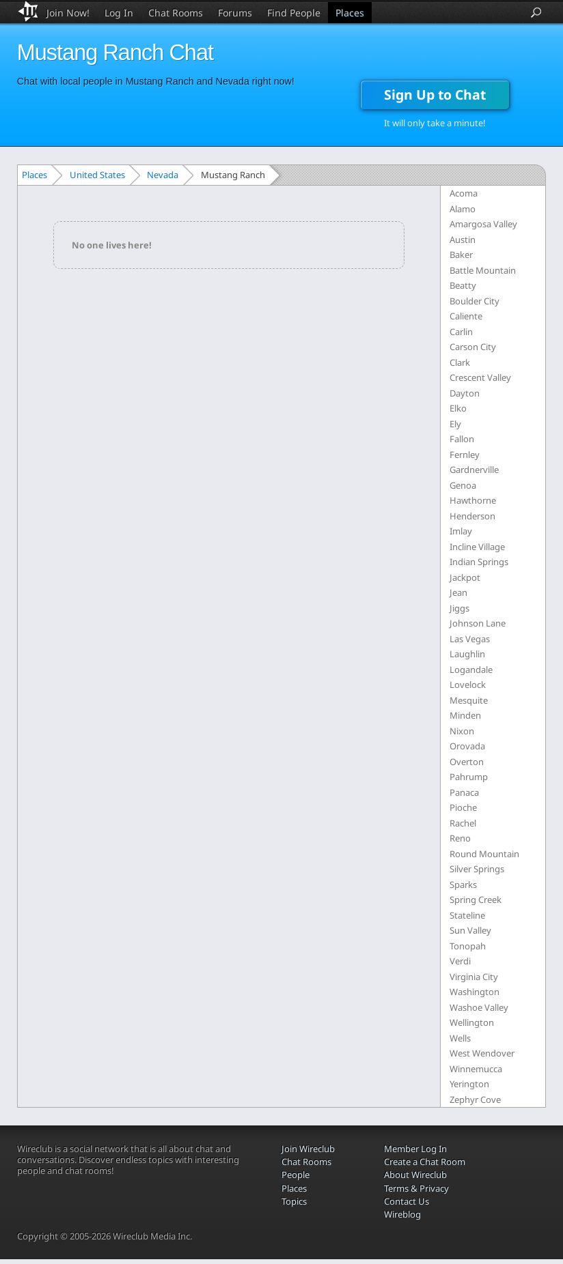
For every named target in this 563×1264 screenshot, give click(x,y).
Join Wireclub (308, 1148)
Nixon (462, 731)
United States (97, 175)
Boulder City (474, 301)
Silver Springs (477, 869)
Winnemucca (476, 1069)
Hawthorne (473, 500)
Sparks (463, 884)
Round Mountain (484, 854)
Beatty (463, 285)
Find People (293, 12)
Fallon (462, 439)
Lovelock (468, 684)
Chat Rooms (175, 12)
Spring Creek (476, 899)
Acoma (464, 193)
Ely (455, 424)
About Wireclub (415, 1174)
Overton (467, 762)
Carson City (473, 347)
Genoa (463, 485)
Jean (458, 592)
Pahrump (469, 777)
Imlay (461, 531)
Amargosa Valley (483, 224)
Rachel (463, 823)
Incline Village (477, 547)
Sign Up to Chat (435, 94)
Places (349, 12)
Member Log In (415, 1148)
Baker (461, 254)
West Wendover (482, 1053)
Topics (294, 1201)
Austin (463, 239)
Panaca (464, 792)
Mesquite (469, 700)
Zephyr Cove (475, 1099)
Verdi (460, 961)
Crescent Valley (480, 377)
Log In (119, 12)
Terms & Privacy (416, 1188)
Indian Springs (479, 562)
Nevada (162, 175)
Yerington (469, 1084)
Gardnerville (474, 469)
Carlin (461, 332)
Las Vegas (470, 639)
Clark (460, 362)
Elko (458, 408)
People (296, 1174)
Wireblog (402, 1214)
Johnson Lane (478, 623)
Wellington (472, 1022)
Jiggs (459, 608)
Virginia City (474, 977)
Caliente (466, 316)
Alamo (463, 209)
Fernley (465, 454)
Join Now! (68, 12)
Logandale (471, 669)
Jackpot (465, 577)
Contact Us (406, 1201)
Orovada (467, 746)
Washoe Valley (479, 1007)
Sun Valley (470, 930)
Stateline (467, 915)
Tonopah (468, 946)
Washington (474, 992)
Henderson (472, 516)
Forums (235, 12)
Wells (460, 1038)
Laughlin (467, 654)
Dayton (465, 393)
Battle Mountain (483, 270)
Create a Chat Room (424, 1161)
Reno (460, 838)
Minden (465, 715)
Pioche (463, 807)
